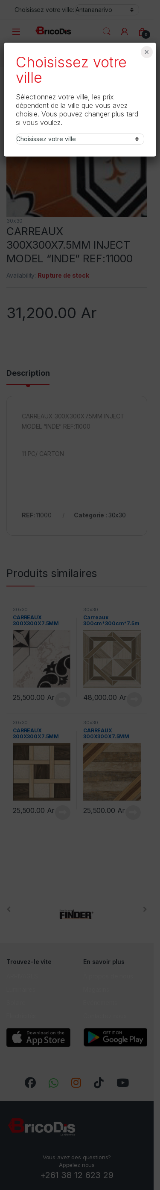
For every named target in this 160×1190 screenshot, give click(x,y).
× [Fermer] (146, 52)
